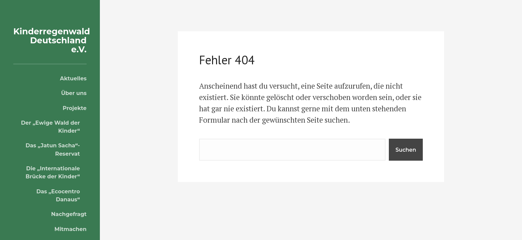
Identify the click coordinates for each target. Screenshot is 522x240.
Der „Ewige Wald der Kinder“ (50, 126)
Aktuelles (73, 78)
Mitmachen (70, 229)
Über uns (74, 93)
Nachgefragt (69, 214)
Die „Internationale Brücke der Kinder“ (53, 172)
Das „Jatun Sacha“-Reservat (53, 149)
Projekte (75, 108)
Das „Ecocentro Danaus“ (58, 195)
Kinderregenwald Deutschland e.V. (54, 40)
